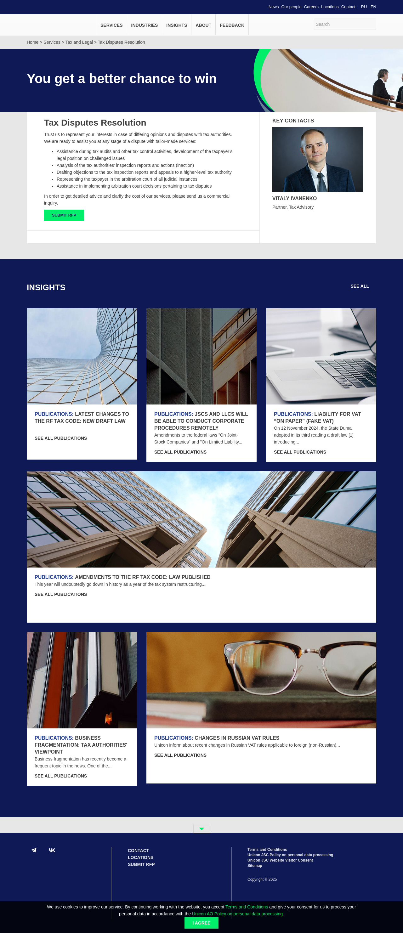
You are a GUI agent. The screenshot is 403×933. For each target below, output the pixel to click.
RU (364, 6)
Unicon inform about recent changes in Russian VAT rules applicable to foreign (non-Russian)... (247, 745)
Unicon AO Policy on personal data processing (237, 913)
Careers (311, 6)
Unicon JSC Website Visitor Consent (280, 860)
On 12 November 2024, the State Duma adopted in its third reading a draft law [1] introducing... (314, 435)
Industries (144, 25)
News (274, 6)
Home (32, 42)
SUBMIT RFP (64, 215)
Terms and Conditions (246, 906)
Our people (291, 6)
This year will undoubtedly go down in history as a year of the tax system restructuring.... (121, 584)
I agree (201, 922)
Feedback (232, 25)
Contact (348, 6)
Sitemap (254, 865)
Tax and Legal (79, 42)
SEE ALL (363, 286)
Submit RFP (141, 864)
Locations (330, 6)
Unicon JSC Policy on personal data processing (290, 855)
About (203, 25)
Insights (176, 25)
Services (111, 25)
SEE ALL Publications (65, 438)
